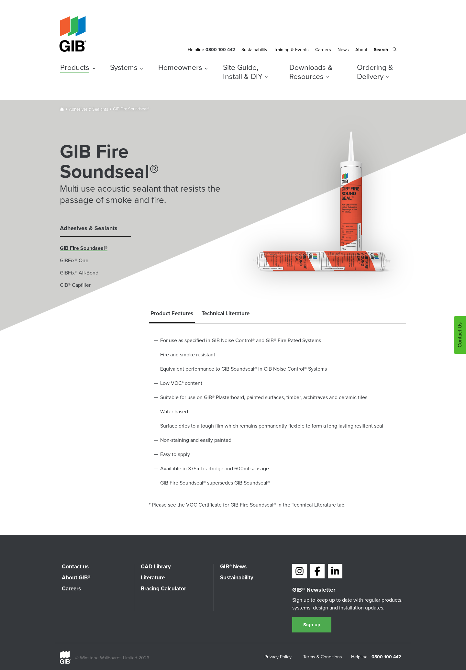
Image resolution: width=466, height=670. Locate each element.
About (361, 49)
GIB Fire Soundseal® (83, 248)
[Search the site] (385, 50)
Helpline (196, 49)
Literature (153, 578)
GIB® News (233, 567)
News (343, 49)
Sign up (311, 624)
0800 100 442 (386, 657)
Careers (323, 49)
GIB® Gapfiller (75, 285)
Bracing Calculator (163, 589)
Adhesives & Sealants (88, 109)
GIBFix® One (74, 260)
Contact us (75, 567)
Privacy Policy (278, 657)
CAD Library (156, 567)
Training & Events (291, 49)
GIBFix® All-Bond (79, 272)
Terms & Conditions (322, 657)
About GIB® (76, 578)
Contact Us (459, 335)
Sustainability (254, 49)
